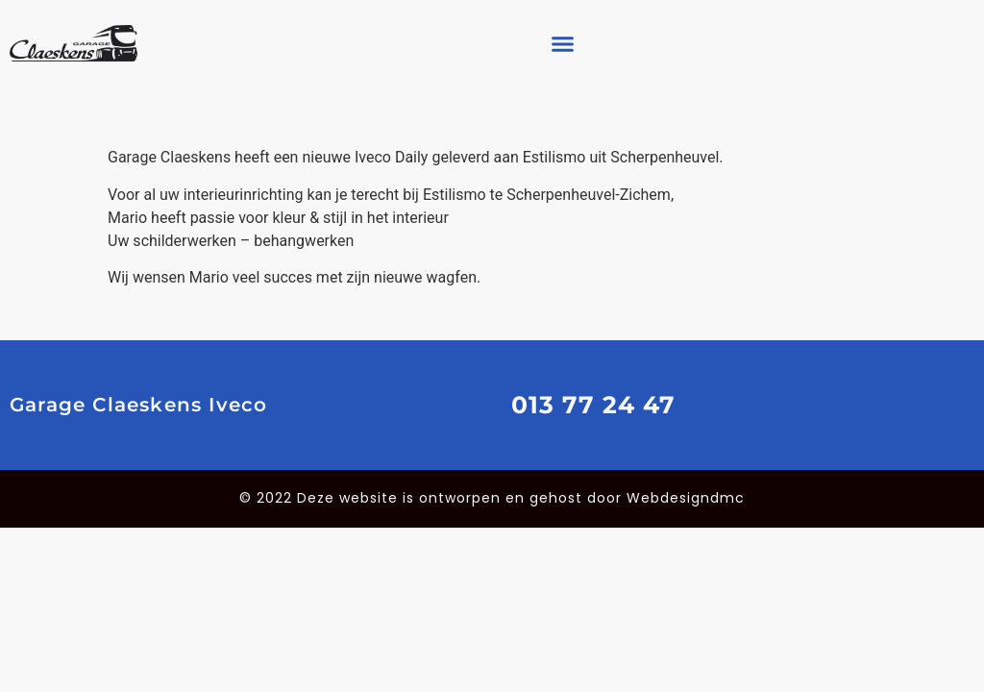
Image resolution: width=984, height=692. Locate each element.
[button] (563, 43)
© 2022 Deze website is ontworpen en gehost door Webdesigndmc (492, 497)
